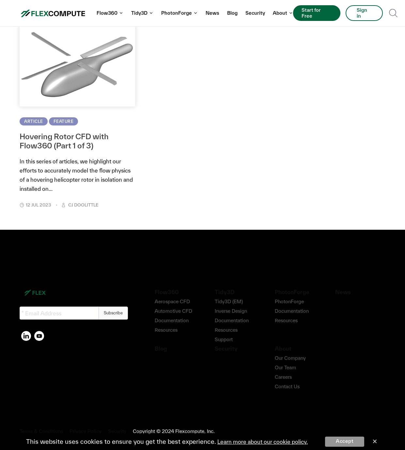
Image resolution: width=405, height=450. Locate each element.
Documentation (172, 320)
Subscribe (113, 312)
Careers (283, 377)
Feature (64, 121)
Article (33, 121)
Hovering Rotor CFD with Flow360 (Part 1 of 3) (64, 141)
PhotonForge (179, 13)
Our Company (290, 358)
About (283, 13)
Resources (166, 330)
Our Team (285, 367)
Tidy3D (142, 13)
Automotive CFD (173, 311)
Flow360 (110, 13)
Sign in (362, 13)
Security (255, 13)
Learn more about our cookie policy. (262, 442)
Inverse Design (231, 311)
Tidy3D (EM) (229, 301)
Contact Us (287, 386)
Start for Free (311, 13)
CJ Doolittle (83, 205)
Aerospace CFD (172, 301)
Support (224, 339)
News (212, 13)
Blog (232, 13)
